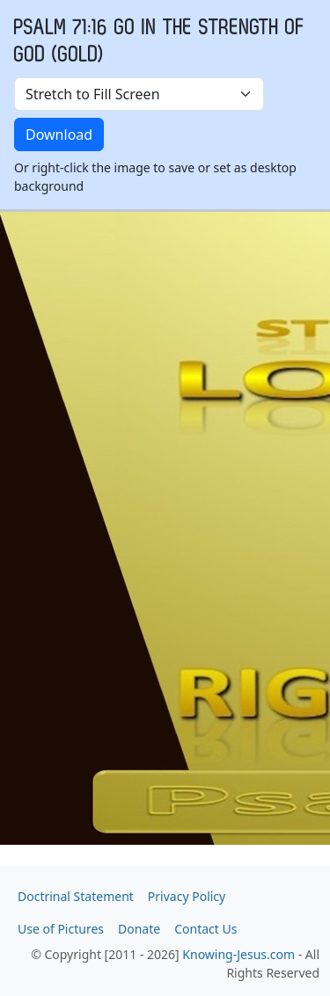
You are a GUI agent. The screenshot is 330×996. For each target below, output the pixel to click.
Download (59, 134)
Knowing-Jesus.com (238, 954)
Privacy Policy (186, 896)
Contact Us (205, 928)
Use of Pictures (61, 928)
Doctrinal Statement (76, 896)
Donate (139, 928)
